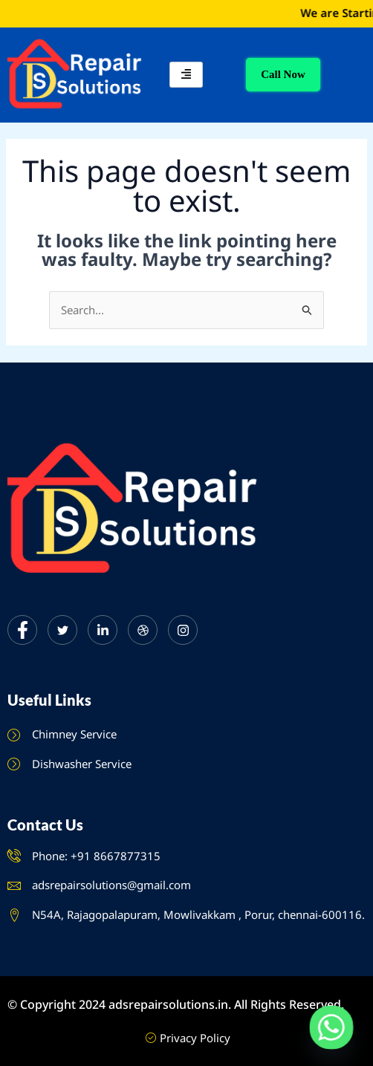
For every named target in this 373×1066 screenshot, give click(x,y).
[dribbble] (143, 630)
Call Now (283, 74)
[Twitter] (62, 630)
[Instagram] (183, 630)
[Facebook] (22, 630)
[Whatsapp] (331, 1027)
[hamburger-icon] (186, 75)
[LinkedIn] (102, 630)
